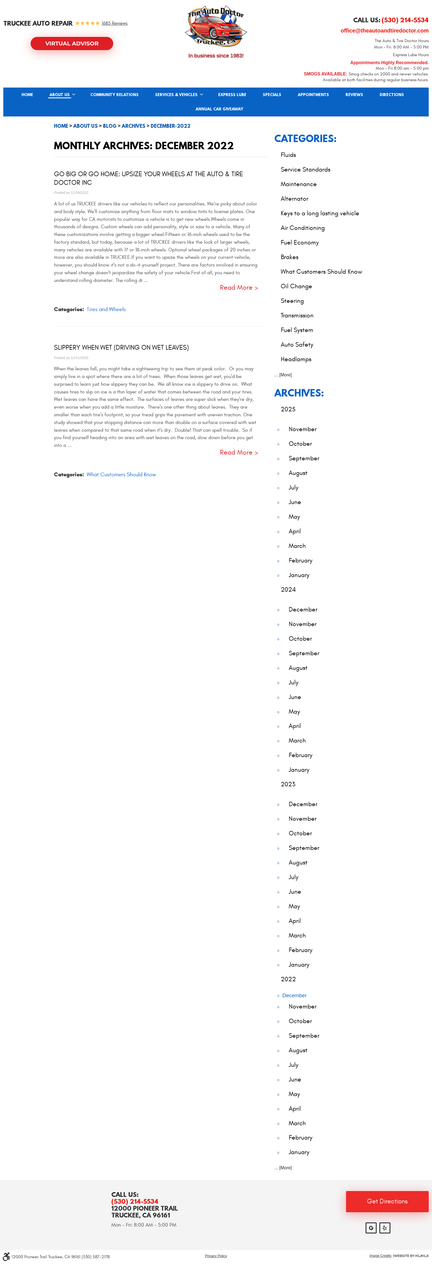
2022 (288, 979)
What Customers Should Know (121, 474)
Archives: (299, 392)
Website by (411, 1256)
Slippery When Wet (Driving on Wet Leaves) (121, 348)
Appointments (313, 95)
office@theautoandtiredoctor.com (385, 31)
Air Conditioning (303, 228)
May (294, 516)
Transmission (297, 315)
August (298, 473)
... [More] (283, 375)
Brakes (289, 257)
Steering (292, 301)
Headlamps (296, 359)
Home (27, 95)
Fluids (288, 155)
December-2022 (170, 126)
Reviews (354, 95)
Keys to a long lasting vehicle (320, 213)
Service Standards (305, 169)
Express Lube (232, 95)
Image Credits (380, 1256)
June (295, 502)
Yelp (384, 1227)
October (300, 443)
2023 (288, 784)
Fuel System (297, 330)
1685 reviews (115, 23)
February (300, 560)
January (299, 575)
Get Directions (387, 1201)
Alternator (294, 198)
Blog (110, 126)
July (293, 487)
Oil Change (296, 286)
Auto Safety (297, 344)
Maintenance (299, 184)
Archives (133, 126)
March (297, 546)
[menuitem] (27, 95)
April (295, 531)
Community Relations (114, 95)
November (303, 429)
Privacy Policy (216, 1256)
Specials (272, 95)
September (304, 458)
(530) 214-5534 (134, 1201)
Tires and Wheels (106, 309)
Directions (392, 95)
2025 (288, 409)
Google (371, 1227)
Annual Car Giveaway (219, 109)
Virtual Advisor (72, 43)
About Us (60, 95)
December (303, 609)
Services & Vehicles (176, 95)
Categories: (305, 138)
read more (236, 287)
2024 (288, 589)
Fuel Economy (300, 242)
